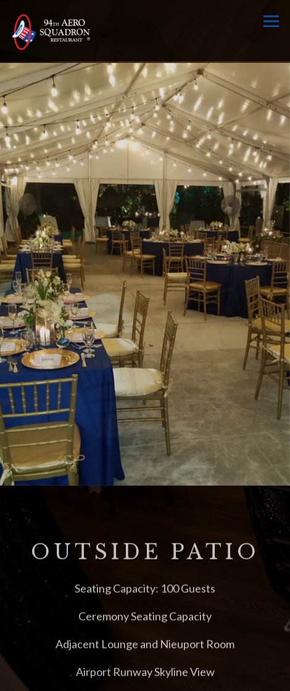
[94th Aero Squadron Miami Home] (50, 31)
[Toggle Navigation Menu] (271, 21)
